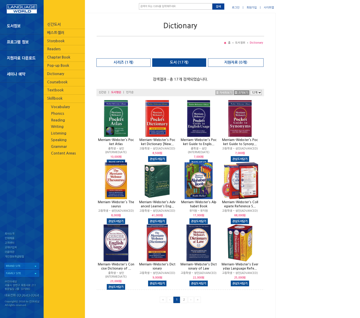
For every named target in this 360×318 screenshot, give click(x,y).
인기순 (130, 92)
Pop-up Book (58, 65)
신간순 (102, 92)
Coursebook (57, 82)
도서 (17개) (179, 62)
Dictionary (55, 74)
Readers (54, 49)
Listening (58, 133)
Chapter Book (58, 57)
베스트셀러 (55, 32)
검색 (218, 6)
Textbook (55, 90)
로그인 (235, 7)
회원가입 (252, 7)
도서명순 (116, 92)
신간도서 (54, 24)
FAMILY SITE (13, 273)
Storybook (56, 41)
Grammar (59, 146)
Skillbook (54, 98)
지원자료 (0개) (235, 62)
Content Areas (63, 153)
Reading (58, 120)
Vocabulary (60, 107)
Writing (57, 126)
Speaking (59, 140)
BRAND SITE (13, 266)
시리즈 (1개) (123, 62)
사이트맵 (269, 7)
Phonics (57, 113)
